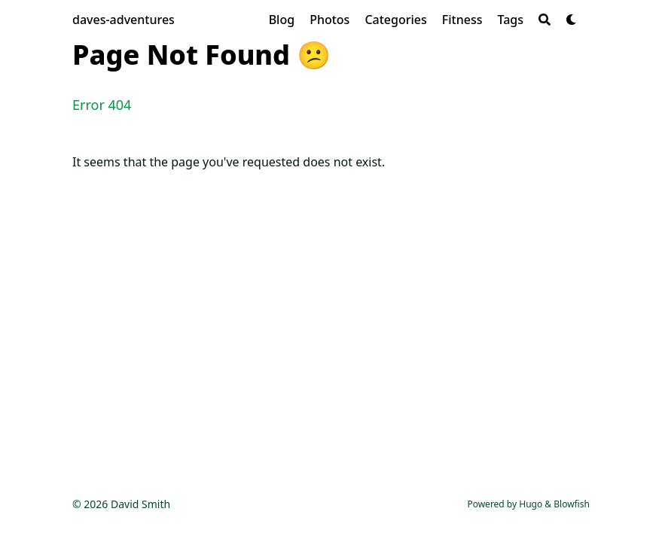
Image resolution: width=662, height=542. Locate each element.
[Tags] (510, 20)
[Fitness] (462, 20)
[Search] (544, 20)
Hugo (530, 504)
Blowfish (572, 504)
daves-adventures (123, 19)
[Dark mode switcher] (572, 20)
